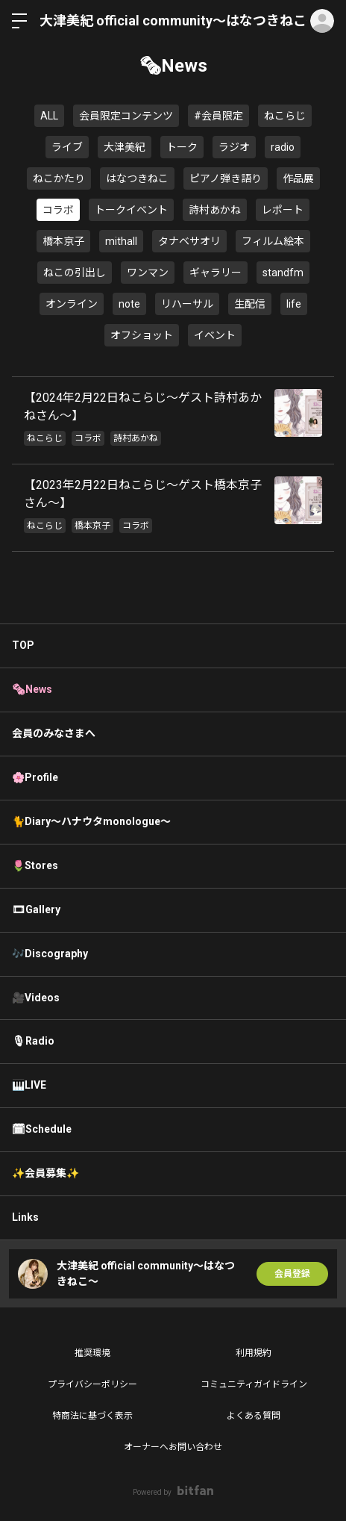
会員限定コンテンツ (126, 116)
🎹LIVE (29, 1085)
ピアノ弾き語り (225, 178)
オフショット (141, 335)
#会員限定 (218, 116)
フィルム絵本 (273, 241)
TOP (23, 645)
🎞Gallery (36, 909)
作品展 (298, 178)
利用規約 (253, 1353)
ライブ (67, 147)
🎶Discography (50, 953)
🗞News (32, 689)
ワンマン (148, 273)
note (129, 304)
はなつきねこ (137, 178)
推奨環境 (92, 1353)
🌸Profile (35, 777)
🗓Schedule (42, 1129)
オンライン (71, 304)
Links (25, 1217)
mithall (121, 241)
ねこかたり (59, 178)
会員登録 (292, 1274)
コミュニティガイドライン (254, 1384)
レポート (282, 210)
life (293, 304)
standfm (282, 273)
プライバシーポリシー (92, 1384)
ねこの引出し (74, 273)
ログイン (322, 21)
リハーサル (187, 304)
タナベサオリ (189, 241)
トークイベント (131, 210)
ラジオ (234, 147)
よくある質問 (253, 1415)
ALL (49, 116)
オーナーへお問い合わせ (173, 1447)
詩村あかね (215, 210)
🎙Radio (33, 1041)
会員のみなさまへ (53, 733)
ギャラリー (215, 273)
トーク (182, 147)
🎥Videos (36, 998)
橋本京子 (63, 241)
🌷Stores (35, 865)
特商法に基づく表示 (92, 1415)
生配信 (249, 304)
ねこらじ (285, 116)
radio (283, 147)
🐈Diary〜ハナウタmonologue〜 (91, 821)
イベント (215, 335)
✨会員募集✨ (45, 1173)
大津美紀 (124, 147)
